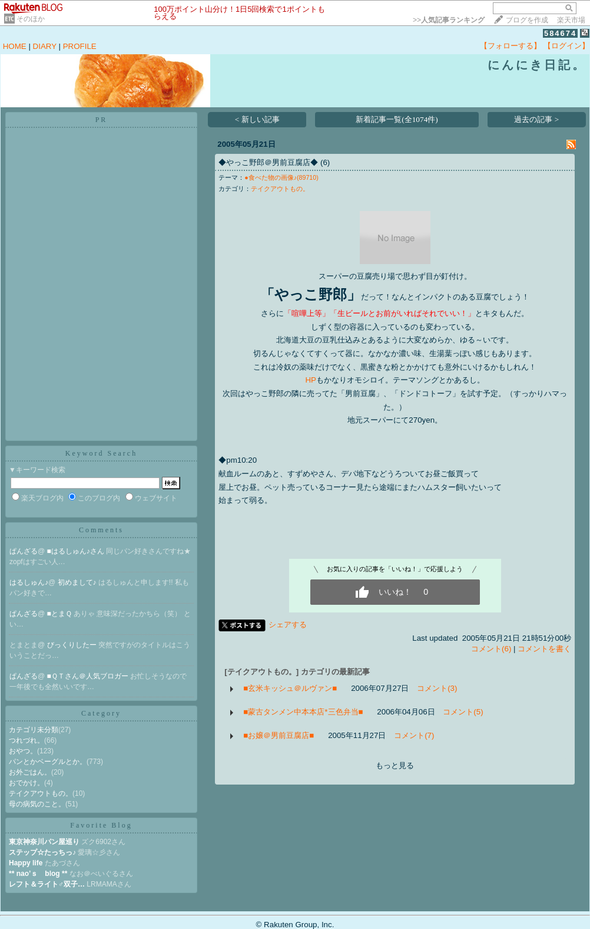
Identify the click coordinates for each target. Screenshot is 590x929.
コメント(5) (463, 711)
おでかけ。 (26, 783)
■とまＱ (60, 614)
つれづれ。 (26, 740)
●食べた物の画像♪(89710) (281, 177)
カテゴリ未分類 (33, 730)
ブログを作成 (527, 20)
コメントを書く (544, 648)
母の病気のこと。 (37, 804)
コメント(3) (437, 688)
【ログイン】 (566, 45)
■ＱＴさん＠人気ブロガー (89, 676)
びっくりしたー (72, 645)
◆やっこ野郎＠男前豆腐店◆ (268, 162)
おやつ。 (23, 751)
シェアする (288, 624)
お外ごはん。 (30, 772)
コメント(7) (414, 735)
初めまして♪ (78, 582)
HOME (14, 46)
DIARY (45, 46)
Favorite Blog (101, 825)
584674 (560, 33)
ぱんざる (23, 551)
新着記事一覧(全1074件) (397, 119)
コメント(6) (491, 648)
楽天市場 (571, 20)
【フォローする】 (510, 45)
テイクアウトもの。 (40, 793)
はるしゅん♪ (28, 582)
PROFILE (80, 46)
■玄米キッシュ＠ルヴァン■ (290, 688)
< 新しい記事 (257, 119)
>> (449, 20)
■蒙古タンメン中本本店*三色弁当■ (303, 711)
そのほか (30, 19)
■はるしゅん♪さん (77, 551)
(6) (325, 162)
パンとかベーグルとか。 (48, 761)
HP (310, 379)
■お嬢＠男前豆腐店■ (278, 735)
